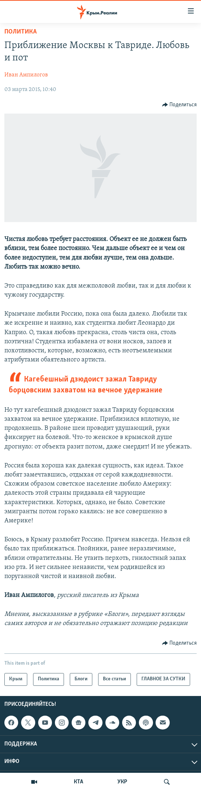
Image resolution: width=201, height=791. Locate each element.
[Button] (179, 105)
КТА (78, 782)
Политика (20, 31)
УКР (122, 782)
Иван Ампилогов (26, 75)
